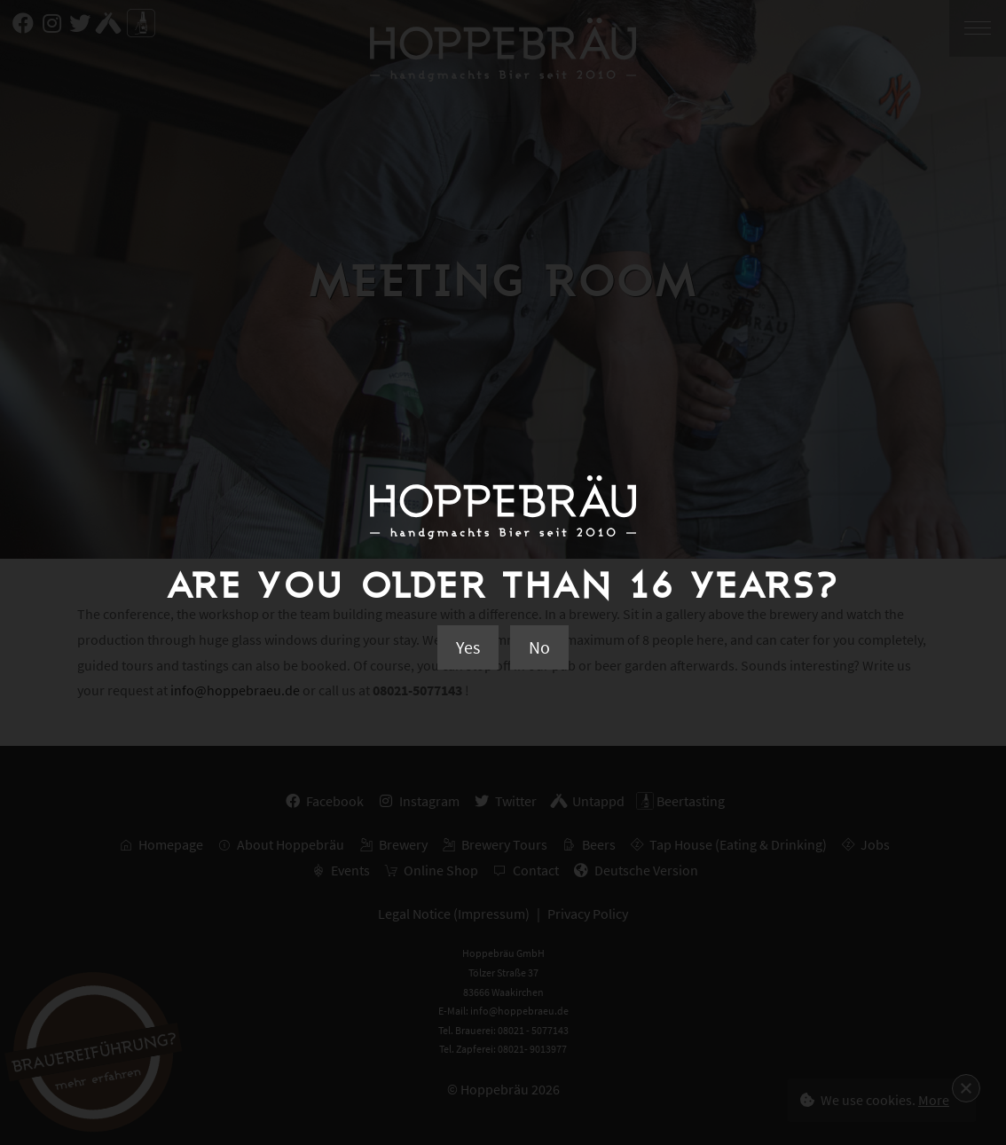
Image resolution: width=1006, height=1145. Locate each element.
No (539, 647)
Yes (468, 647)
